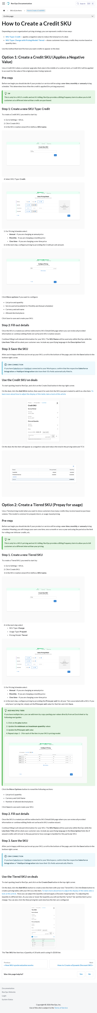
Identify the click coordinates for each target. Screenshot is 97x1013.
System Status (7, 999)
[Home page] (4, 10)
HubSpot (27, 368)
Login (4, 996)
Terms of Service (61, 1008)
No (89, 974)
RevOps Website (8, 992)
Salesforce (17, 368)
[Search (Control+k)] (85, 3)
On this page (8, 16)
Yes (81, 974)
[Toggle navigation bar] (3, 3)
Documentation (8, 988)
